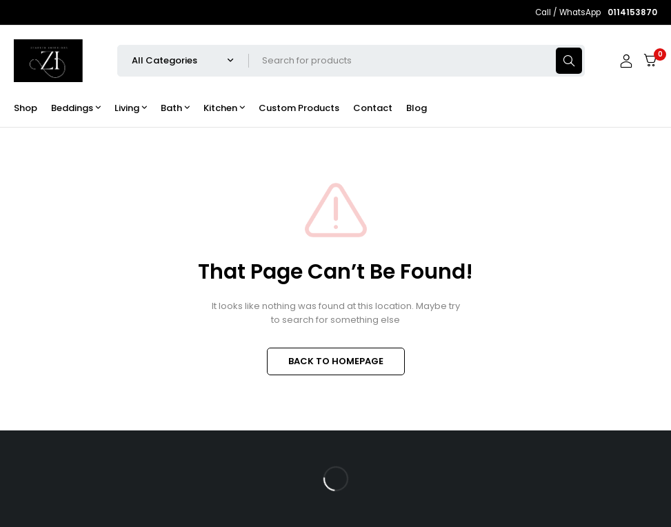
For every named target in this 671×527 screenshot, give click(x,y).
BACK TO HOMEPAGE (335, 361)
